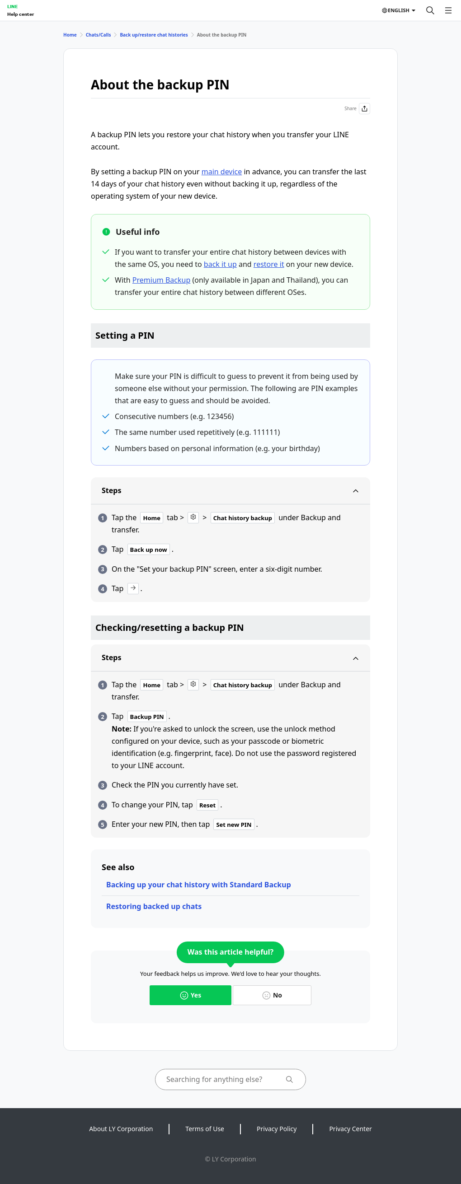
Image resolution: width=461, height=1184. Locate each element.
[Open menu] (448, 10)
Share (357, 108)
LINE (12, 6)
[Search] (430, 10)
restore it (269, 264)
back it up (220, 264)
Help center (20, 14)
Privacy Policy (276, 1128)
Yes (190, 995)
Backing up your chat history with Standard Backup (198, 885)
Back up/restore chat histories (154, 35)
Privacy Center (350, 1128)
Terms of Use (204, 1128)
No (272, 995)
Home (70, 35)
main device (222, 172)
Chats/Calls (98, 35)
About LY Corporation (121, 1128)
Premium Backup (161, 280)
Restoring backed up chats (154, 906)
